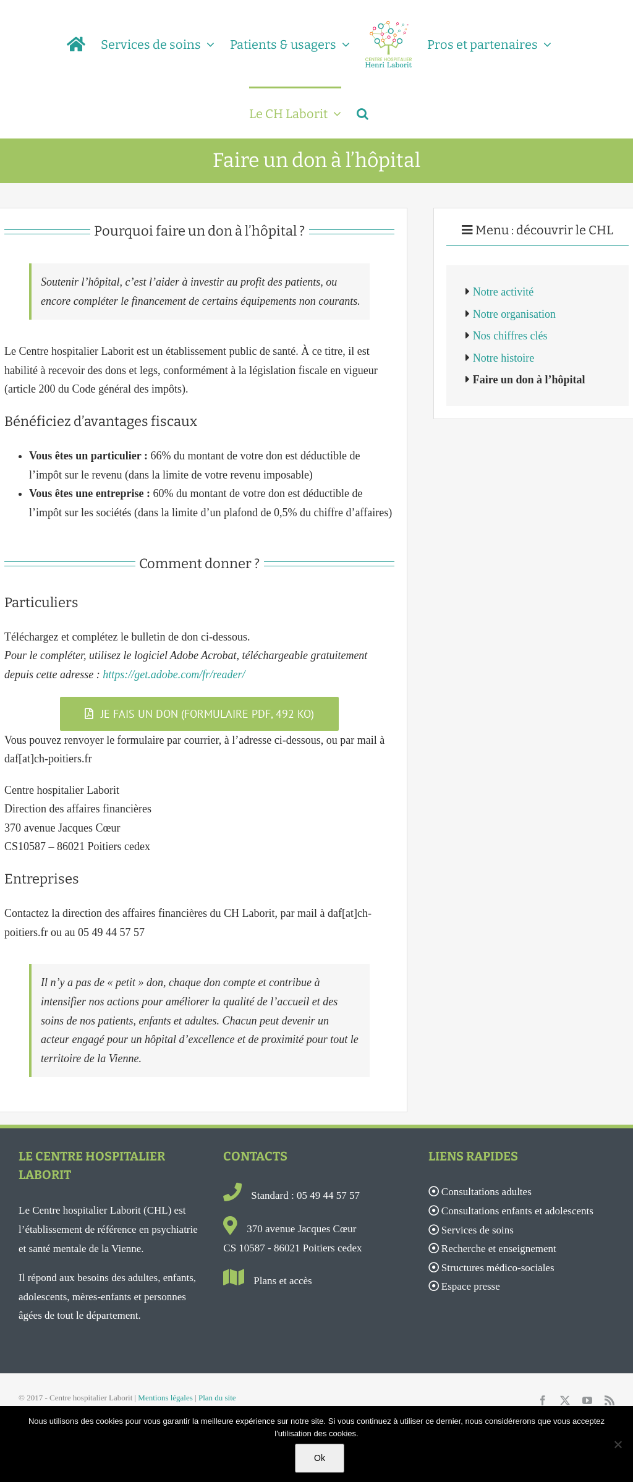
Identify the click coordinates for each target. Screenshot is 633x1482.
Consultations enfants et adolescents (517, 1211)
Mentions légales (165, 1397)
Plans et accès (282, 1281)
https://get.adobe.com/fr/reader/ (174, 674)
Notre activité (503, 292)
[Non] (617, 1444)
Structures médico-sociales (497, 1268)
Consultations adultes (486, 1192)
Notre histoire (503, 358)
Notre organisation (514, 314)
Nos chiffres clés (510, 336)
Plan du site (217, 1397)
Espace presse (470, 1286)
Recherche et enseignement (498, 1248)
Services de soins (477, 1230)
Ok (319, 1458)
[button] (362, 112)
